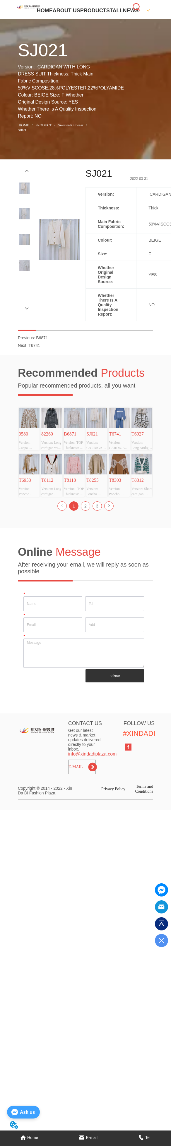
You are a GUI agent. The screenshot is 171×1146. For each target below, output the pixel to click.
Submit (115, 676)
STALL (114, 10)
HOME (45, 10)
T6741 (34, 345)
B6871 (42, 337)
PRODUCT (93, 10)
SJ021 (22, 130)
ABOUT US (66, 10)
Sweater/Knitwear (70, 125)
